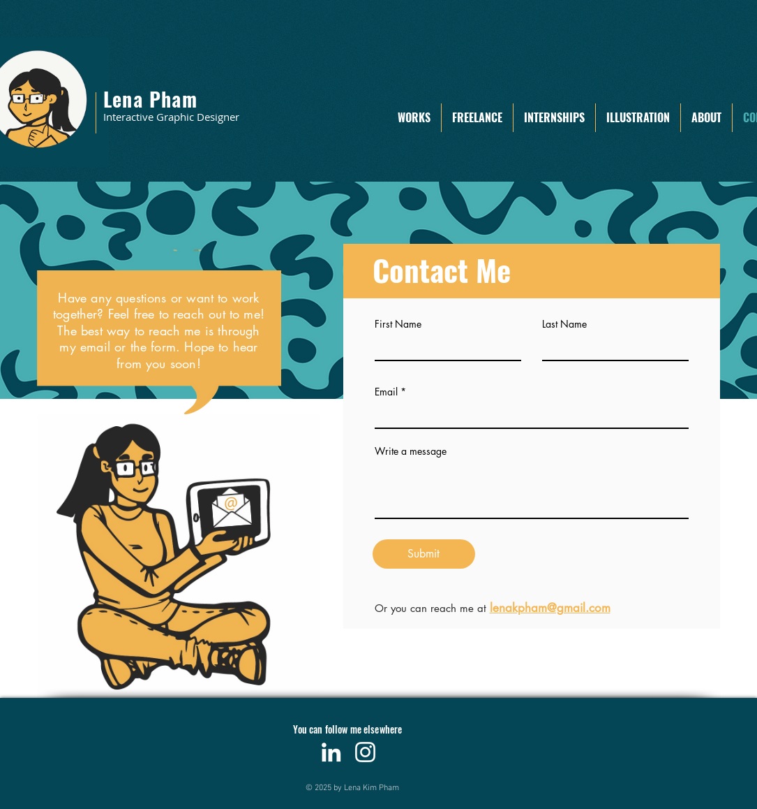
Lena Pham (150, 99)
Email (386, 392)
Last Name (564, 324)
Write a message (411, 451)
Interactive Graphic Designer (171, 117)
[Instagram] (365, 752)
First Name (398, 324)
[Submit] (424, 554)
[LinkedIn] (331, 752)
